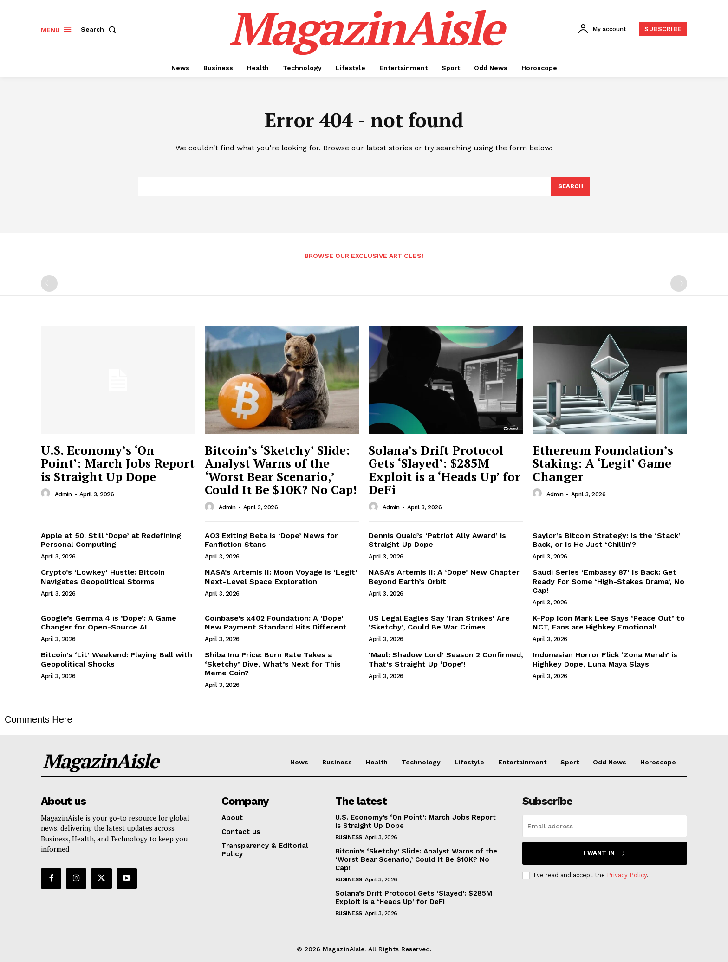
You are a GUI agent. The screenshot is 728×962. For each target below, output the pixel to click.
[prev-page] (49, 283)
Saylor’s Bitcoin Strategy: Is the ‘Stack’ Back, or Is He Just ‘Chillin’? (607, 540)
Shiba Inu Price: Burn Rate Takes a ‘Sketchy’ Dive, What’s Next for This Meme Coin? (273, 663)
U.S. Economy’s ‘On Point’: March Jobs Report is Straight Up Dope (118, 463)
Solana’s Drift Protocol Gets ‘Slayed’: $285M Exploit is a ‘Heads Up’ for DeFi (444, 470)
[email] (604, 826)
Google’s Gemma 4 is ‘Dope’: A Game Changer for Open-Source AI (108, 622)
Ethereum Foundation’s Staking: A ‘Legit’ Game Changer (603, 463)
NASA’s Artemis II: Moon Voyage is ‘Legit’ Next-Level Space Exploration (281, 576)
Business (348, 837)
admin (63, 494)
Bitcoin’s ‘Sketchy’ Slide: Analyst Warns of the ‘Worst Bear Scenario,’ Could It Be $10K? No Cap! (281, 470)
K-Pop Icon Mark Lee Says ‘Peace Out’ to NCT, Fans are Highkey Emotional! (609, 622)
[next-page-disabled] (678, 283)
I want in (605, 853)
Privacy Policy (627, 875)
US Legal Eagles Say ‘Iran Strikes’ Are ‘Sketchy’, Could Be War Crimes (439, 622)
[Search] (570, 186)
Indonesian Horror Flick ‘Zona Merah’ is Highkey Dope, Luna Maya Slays (605, 659)
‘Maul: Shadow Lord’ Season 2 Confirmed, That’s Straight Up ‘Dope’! (446, 659)
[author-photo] (47, 493)
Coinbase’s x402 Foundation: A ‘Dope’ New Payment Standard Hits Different (276, 622)
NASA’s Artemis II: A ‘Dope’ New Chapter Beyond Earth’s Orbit (444, 576)
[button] (100, 29)
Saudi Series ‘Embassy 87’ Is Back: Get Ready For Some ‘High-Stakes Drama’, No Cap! (608, 581)
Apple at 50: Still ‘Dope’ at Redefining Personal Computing (111, 540)
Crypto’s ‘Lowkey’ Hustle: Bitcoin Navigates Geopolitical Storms (103, 576)
